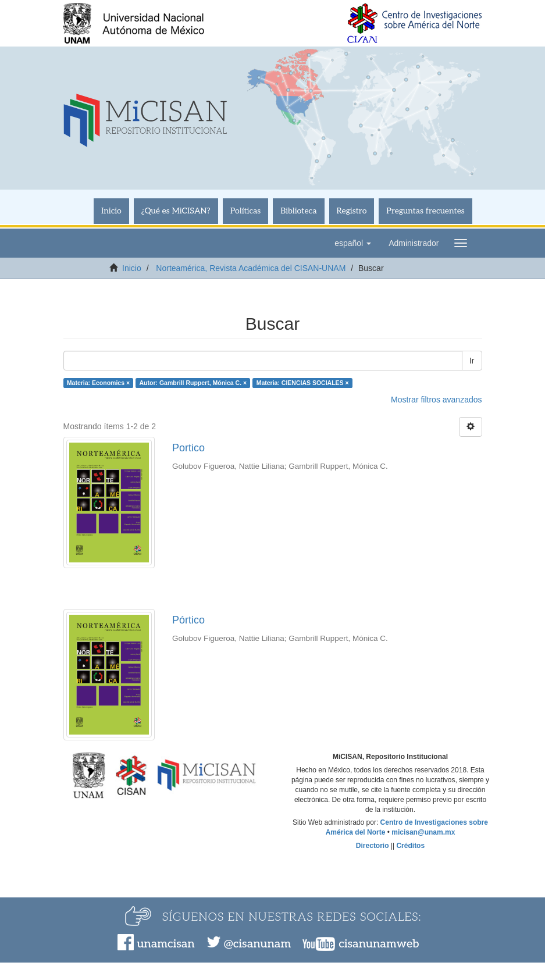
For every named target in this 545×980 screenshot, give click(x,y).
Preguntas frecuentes (425, 211)
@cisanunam (257, 944)
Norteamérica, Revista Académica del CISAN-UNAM (250, 268)
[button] (353, 243)
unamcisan (165, 944)
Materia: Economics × (98, 382)
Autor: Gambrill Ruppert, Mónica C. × (193, 382)
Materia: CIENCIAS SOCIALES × (303, 382)
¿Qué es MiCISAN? (176, 211)
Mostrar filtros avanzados (436, 399)
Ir (472, 360)
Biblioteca (298, 211)
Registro (352, 211)
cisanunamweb (379, 944)
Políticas (245, 211)
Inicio (111, 211)
